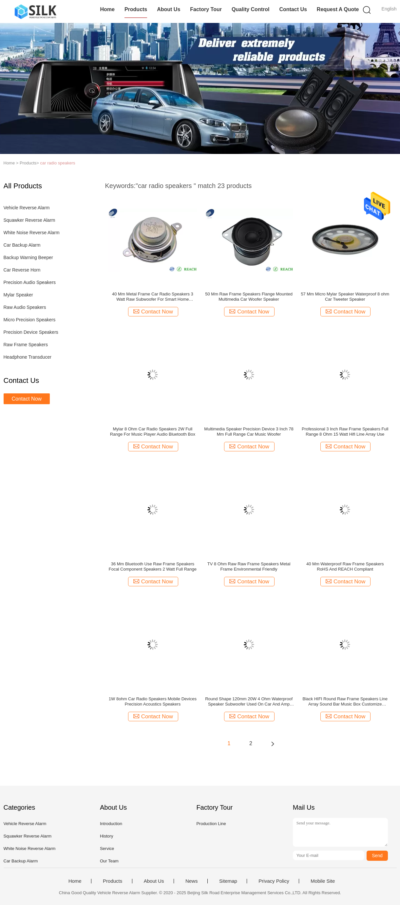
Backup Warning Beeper (28, 257)
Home (107, 9)
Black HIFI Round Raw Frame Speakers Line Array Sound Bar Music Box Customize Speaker (345, 701)
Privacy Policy (273, 881)
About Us (168, 9)
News (191, 881)
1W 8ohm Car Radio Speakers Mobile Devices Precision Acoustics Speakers (153, 701)
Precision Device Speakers (31, 332)
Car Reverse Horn (22, 270)
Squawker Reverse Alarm (29, 220)
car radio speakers (57, 162)
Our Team (109, 860)
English (389, 8)
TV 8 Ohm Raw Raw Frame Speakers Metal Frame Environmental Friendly (249, 566)
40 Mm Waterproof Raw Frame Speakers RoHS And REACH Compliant (345, 566)
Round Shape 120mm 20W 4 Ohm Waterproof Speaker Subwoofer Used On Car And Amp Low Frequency (249, 701)
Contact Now (27, 399)
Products (135, 9)
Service (107, 848)
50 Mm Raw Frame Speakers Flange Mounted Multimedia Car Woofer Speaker (249, 297)
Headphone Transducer (27, 357)
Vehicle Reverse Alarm (27, 207)
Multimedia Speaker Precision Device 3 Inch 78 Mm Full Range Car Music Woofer (248, 431)
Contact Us (293, 9)
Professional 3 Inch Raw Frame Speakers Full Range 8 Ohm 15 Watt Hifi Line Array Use (345, 431)
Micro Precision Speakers (30, 319)
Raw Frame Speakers (26, 344)
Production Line (211, 823)
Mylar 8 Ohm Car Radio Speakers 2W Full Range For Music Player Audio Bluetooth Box (152, 431)
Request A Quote (338, 9)
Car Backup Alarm (22, 245)
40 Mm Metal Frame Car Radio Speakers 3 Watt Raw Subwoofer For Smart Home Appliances (152, 297)
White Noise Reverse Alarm (32, 232)
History (106, 836)
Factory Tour (206, 9)
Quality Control (251, 9)
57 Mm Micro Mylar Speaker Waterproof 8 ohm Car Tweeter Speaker (345, 297)
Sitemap (228, 881)
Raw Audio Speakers (25, 307)
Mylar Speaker (18, 294)
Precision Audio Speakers (30, 282)
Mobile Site (323, 881)
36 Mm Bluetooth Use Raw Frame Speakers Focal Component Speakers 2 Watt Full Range (153, 566)
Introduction (111, 823)
